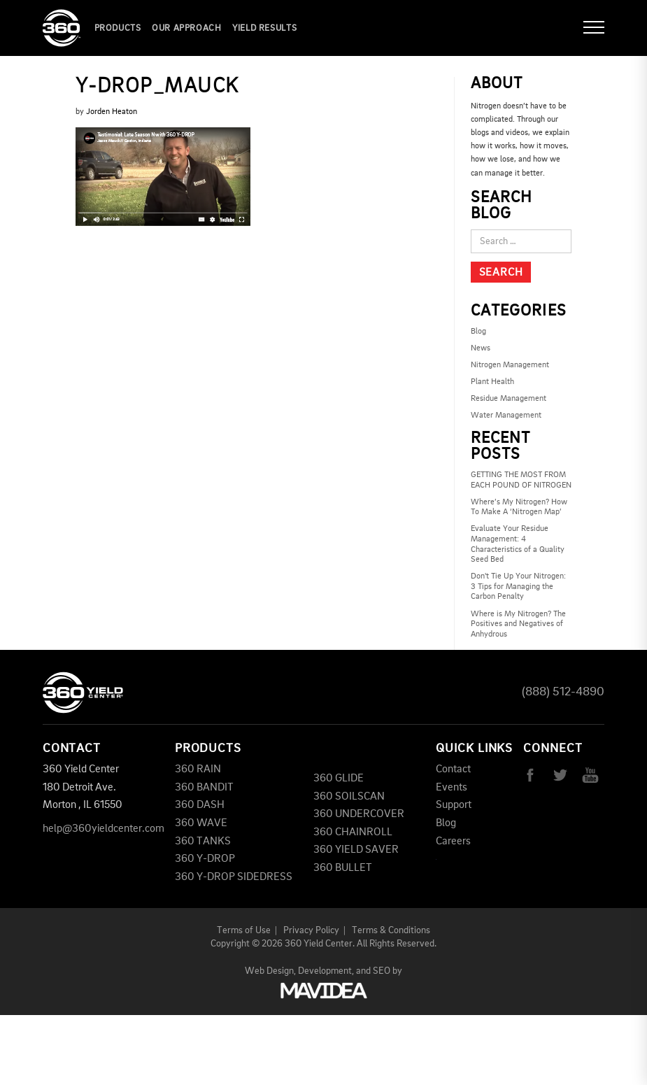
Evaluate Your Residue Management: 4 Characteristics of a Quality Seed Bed (517, 544)
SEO (381, 971)
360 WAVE (201, 823)
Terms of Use (244, 930)
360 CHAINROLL (352, 832)
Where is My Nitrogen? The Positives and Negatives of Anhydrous (518, 624)
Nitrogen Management (510, 365)
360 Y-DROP (205, 859)
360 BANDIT (204, 787)
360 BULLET (342, 868)
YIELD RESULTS (264, 28)
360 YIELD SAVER (356, 850)
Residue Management (508, 399)
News (480, 348)
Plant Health (492, 382)
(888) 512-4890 (563, 692)
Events (451, 787)
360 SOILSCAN (349, 796)
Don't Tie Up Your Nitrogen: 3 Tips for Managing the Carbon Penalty (518, 586)
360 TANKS (203, 841)
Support (453, 805)
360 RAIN (198, 769)
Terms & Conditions (391, 930)
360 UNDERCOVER (358, 814)
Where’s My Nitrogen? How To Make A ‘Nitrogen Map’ (519, 507)
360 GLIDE (338, 778)
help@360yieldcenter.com (103, 829)
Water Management (506, 415)
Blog (478, 331)
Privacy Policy (311, 930)
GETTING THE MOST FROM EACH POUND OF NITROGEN (521, 480)
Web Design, (270, 971)
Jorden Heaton (111, 112)
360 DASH (200, 805)
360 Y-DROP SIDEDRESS (233, 877)
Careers (453, 841)
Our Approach (187, 28)
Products (117, 28)
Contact (453, 769)
